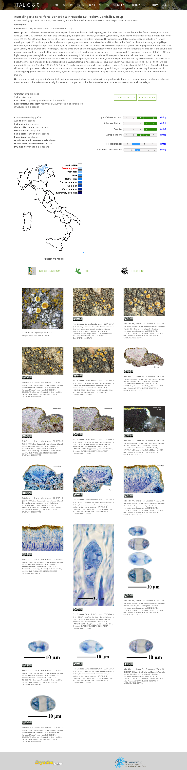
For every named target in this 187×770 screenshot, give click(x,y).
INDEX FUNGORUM (44, 271)
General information (130, 4)
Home (54, 4)
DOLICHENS (132, 271)
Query (68, 4)
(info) (38, 117)
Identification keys (93, 4)
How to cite (162, 4)
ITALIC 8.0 (27, 4)
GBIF (82, 271)
